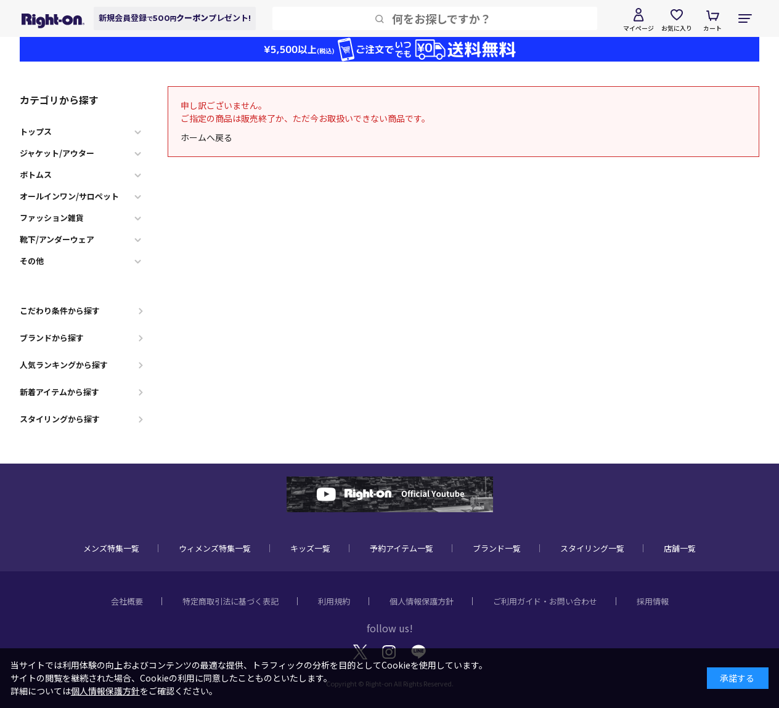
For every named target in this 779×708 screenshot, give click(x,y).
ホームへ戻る (206, 137)
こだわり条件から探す (60, 310)
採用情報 (653, 601)
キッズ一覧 (310, 548)
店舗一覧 (680, 548)
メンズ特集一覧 (111, 548)
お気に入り (676, 28)
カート (712, 28)
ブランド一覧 (497, 548)
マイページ (638, 28)
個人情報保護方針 (421, 601)
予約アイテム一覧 (401, 548)
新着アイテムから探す (59, 392)
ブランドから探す (52, 338)
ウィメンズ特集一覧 (215, 548)
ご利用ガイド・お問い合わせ (545, 601)
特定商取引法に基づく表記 (230, 601)
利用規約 (334, 601)
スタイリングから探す (60, 419)
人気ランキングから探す (64, 365)
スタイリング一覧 (592, 548)
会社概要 (127, 601)
